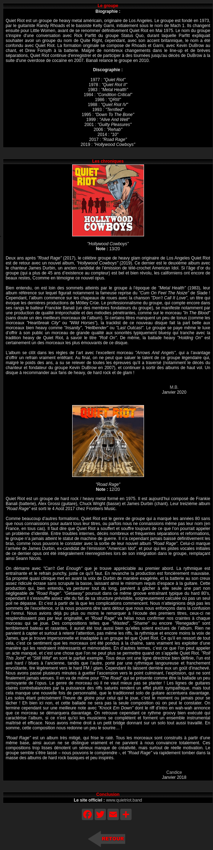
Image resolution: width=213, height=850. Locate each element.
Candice (174, 772)
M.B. (174, 387)
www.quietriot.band (124, 800)
